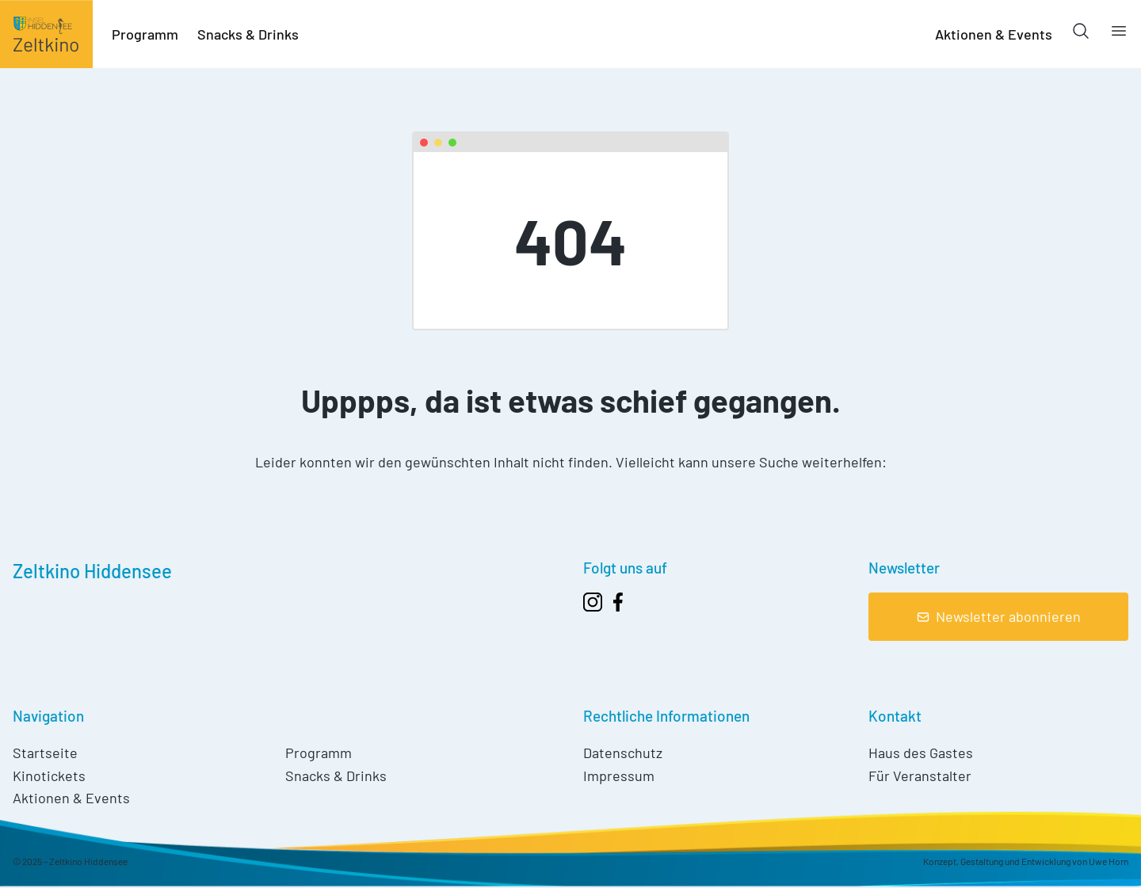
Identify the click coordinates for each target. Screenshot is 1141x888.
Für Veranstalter (919, 775)
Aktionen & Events (993, 34)
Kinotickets (49, 775)
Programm (145, 34)
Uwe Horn (1108, 861)
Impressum (618, 775)
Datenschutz (622, 752)
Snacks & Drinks (248, 34)
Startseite (45, 752)
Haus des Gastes (920, 752)
